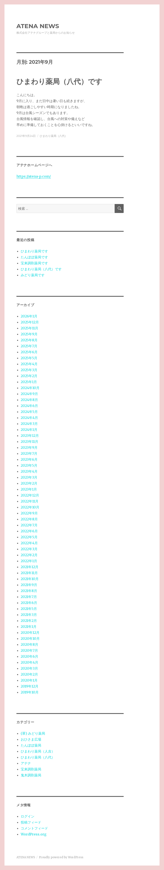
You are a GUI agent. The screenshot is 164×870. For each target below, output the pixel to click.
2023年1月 (29, 489)
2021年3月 (29, 614)
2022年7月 (29, 525)
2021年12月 (29, 567)
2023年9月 (29, 447)
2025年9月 (29, 334)
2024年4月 (29, 417)
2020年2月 (29, 674)
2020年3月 (29, 668)
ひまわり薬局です (34, 251)
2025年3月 (29, 370)
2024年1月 (29, 429)
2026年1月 (29, 316)
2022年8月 (29, 519)
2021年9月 (29, 585)
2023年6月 (29, 459)
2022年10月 (30, 507)
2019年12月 (29, 686)
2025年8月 (29, 340)
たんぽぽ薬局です (34, 257)
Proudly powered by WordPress (61, 857)
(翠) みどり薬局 (33, 733)
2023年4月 (29, 471)
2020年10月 (30, 638)
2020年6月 (29, 656)
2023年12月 (30, 435)
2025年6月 (29, 352)
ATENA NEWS (37, 26)
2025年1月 (29, 382)
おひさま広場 (31, 739)
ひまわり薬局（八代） (53, 136)
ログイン (27, 816)
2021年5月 (29, 609)
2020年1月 (29, 680)
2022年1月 (29, 561)
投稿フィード (31, 822)
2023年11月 (29, 441)
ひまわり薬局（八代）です (59, 81)
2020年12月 (30, 632)
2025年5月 (29, 358)
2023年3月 (29, 477)
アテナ (26, 763)
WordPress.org (33, 834)
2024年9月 (29, 394)
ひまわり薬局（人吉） (38, 751)
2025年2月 (29, 376)
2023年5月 (29, 465)
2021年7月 (29, 597)
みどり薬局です (33, 275)
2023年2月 (29, 483)
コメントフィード (34, 828)
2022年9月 (29, 513)
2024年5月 (29, 412)
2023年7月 (29, 453)
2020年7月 (29, 650)
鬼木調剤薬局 (31, 775)
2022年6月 (29, 531)
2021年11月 (29, 573)
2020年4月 (29, 662)
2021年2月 (29, 620)
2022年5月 (29, 537)
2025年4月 (29, 364)
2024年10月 (30, 388)
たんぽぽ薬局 (31, 745)
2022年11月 (29, 501)
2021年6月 (29, 603)
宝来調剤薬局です (34, 263)
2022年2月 (29, 555)
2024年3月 (29, 423)
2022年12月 (30, 495)
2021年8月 (29, 591)
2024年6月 (29, 406)
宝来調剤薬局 (31, 769)
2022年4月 (29, 543)
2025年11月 (29, 328)
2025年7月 (29, 346)
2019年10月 (30, 692)
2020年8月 (29, 644)
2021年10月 (30, 579)
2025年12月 (30, 322)
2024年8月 (29, 400)
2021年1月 (29, 626)
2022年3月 (29, 549)
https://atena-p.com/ (33, 176)
